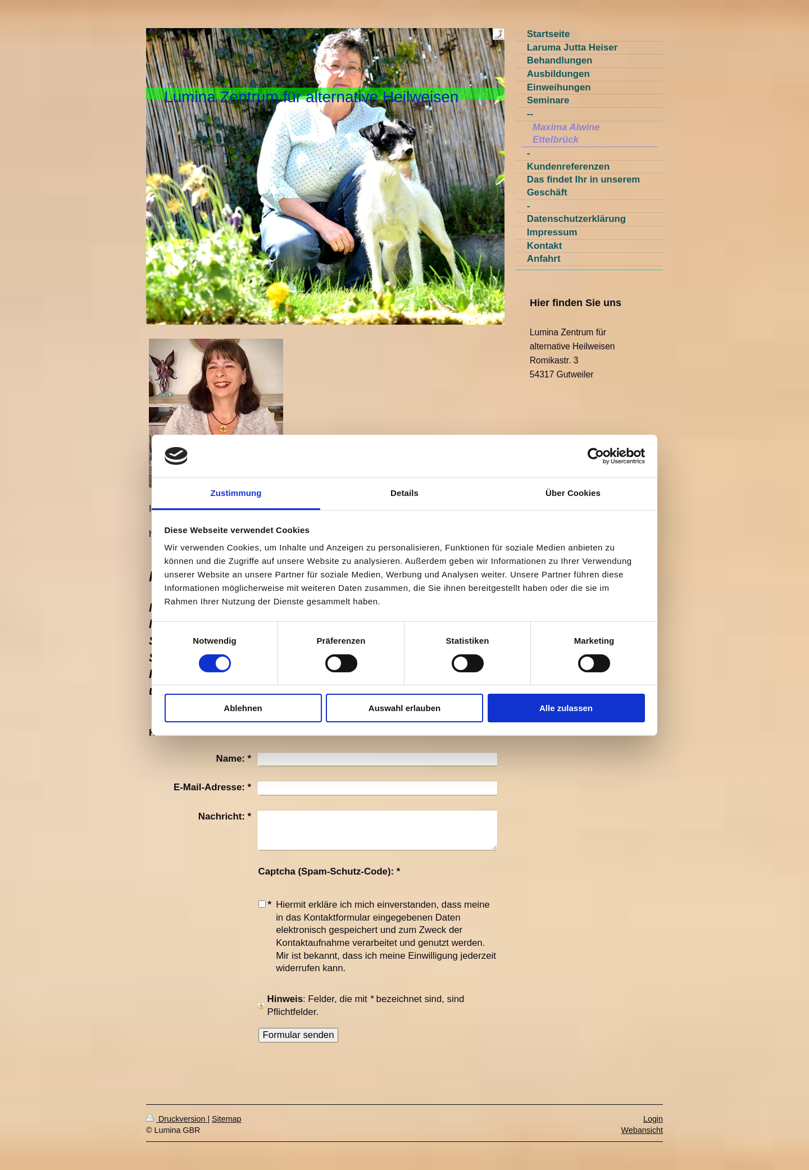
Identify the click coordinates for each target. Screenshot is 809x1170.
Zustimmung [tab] (236, 493)
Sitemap (226, 1118)
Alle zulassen (566, 708)
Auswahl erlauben (404, 708)
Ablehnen (243, 708)
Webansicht (642, 1130)
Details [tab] (404, 493)
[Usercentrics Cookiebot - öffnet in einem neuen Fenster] (596, 456)
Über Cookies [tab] (573, 493)
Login (653, 1118)
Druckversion (176, 1118)
